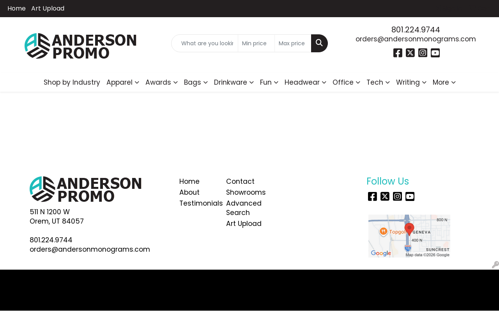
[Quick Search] (205, 43)
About (189, 192)
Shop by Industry (72, 82)
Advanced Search (244, 208)
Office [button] (343, 82)
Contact (240, 181)
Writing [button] (408, 82)
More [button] (441, 82)
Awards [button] (158, 82)
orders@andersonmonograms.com (416, 39)
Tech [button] (374, 82)
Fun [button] (266, 82)
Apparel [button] (119, 82)
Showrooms (245, 192)
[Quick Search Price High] (292, 43)
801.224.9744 (415, 29)
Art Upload (47, 8)
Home (16, 8)
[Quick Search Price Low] (256, 43)
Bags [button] (192, 82)
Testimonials (198, 203)
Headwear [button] (302, 82)
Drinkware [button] (230, 82)
